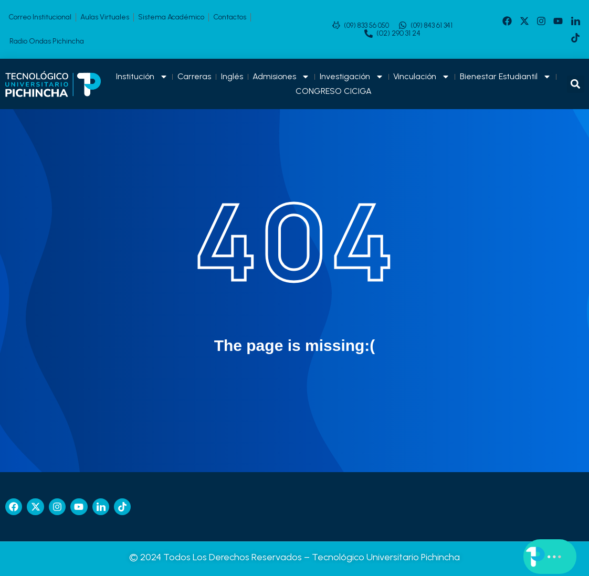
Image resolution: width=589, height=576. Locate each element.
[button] (575, 84)
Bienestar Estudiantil (505, 76)
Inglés (232, 76)
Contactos (229, 17)
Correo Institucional (39, 17)
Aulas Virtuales (104, 17)
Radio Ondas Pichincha (46, 41)
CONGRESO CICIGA (334, 91)
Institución (142, 76)
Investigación (352, 76)
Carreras (194, 76)
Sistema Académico (171, 17)
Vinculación (421, 76)
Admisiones (281, 76)
